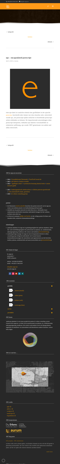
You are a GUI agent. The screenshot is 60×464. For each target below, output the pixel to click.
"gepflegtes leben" (16, 183)
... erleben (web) (16, 300)
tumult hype (10, 413)
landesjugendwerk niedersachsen (21, 189)
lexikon (30, 37)
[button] (3, 460)
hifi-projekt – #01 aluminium (14, 442)
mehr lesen (49, 453)
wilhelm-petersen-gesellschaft (41, 189)
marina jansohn (20, 206)
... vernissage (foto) (17, 305)
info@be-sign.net (12, 267)
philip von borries (25, 216)
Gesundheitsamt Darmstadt (19, 179)
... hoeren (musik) (16, 290)
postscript (9, 115)
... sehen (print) (15, 295)
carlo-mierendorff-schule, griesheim (19, 192)
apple (8, 406)
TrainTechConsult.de (35, 179)
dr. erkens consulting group (19, 194)
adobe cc (9, 409)
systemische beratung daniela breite (34, 183)
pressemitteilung (44, 232)
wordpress (9, 411)
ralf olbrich (14, 181)
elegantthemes (10, 415)
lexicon (16, 61)
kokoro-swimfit (24, 181)
